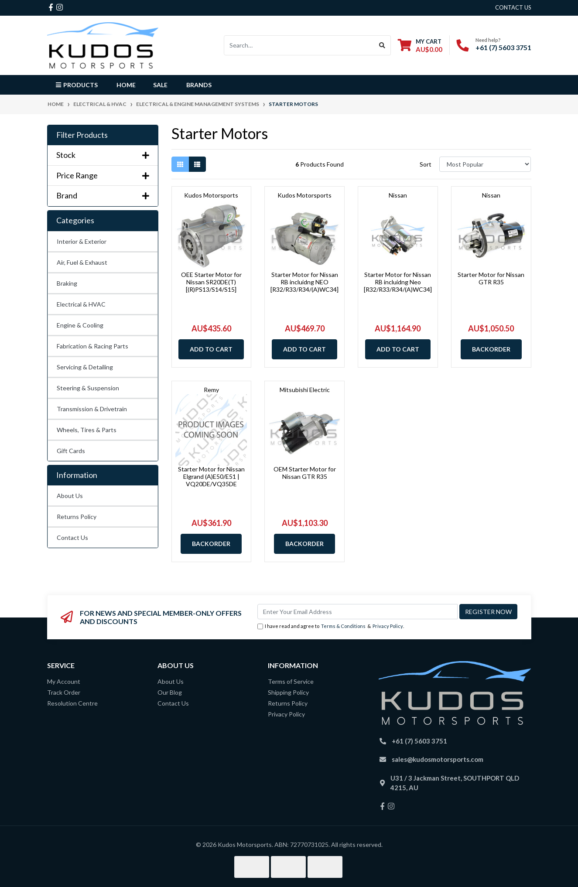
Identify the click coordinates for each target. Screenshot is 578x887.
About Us (70, 495)
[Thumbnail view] (180, 164)
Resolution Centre (72, 703)
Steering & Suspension (88, 388)
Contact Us (72, 537)
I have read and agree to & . (330, 626)
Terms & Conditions (343, 626)
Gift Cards (71, 450)
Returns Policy (76, 516)
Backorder (491, 349)
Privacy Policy (388, 626)
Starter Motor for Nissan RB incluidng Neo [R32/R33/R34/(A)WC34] (398, 282)
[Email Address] (357, 611)
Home (126, 85)
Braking (67, 283)
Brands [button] (199, 85)
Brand (102, 195)
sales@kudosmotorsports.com (437, 759)
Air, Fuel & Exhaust (82, 262)
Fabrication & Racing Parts (92, 346)
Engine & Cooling (80, 325)
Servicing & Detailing (85, 367)
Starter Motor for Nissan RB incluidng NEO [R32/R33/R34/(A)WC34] (304, 282)
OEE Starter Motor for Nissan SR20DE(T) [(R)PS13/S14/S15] (211, 282)
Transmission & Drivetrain (92, 409)
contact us (513, 7)
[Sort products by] (485, 164)
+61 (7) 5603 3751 (503, 47)
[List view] (197, 164)
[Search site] (382, 45)
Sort (425, 164)
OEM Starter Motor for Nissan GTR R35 (305, 472)
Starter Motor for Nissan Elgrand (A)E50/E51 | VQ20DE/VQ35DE (211, 476)
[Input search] (299, 45)
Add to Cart (211, 349)
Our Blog (169, 692)
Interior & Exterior (81, 241)
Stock (102, 155)
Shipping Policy (288, 692)
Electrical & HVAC (81, 304)
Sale (160, 85)
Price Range (102, 175)
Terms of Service (291, 681)
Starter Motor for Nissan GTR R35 (491, 278)
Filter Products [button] (82, 135)
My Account (63, 681)
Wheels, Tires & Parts (86, 429)
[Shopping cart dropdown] (420, 45)
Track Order (63, 692)
